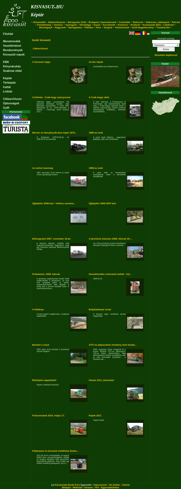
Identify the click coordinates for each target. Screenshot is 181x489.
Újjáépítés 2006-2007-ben (102, 203)
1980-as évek (96, 132)
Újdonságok (11, 103)
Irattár (7, 87)
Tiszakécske (163, 27)
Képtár (37, 14)
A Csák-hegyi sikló (99, 97)
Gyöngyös (71, 25)
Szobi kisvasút (41, 40)
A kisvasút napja (41, 62)
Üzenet (126, 485)
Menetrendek (12, 41)
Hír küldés (114, 485)
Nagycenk (60, 27)
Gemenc (58, 25)
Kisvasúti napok (14, 54)
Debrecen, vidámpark (157, 22)
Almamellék (39, 22)
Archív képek (96, 62)
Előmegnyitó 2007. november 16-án (51, 238)
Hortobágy (85, 25)
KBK (6, 61)
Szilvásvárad (122, 27)
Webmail (77, 487)
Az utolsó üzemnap (42, 168)
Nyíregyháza (75, 27)
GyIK (6, 107)
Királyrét (135, 25)
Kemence (123, 25)
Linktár (7, 91)
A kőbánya (38, 309)
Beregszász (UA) (77, 22)
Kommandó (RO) (151, 25)
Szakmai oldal (12, 70)
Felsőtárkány (44, 25)
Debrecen (138, 22)
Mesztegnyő (45, 27)
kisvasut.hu (47, 6)
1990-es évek (96, 168)
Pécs (98, 27)
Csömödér (124, 22)
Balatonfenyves (56, 22)
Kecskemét (109, 25)
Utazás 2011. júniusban (101, 380)
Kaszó (97, 25)
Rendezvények (13, 50)
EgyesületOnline (110, 487)
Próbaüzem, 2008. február (46, 274)
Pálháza (88, 27)
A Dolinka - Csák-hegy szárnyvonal (51, 97)
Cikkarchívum (12, 98)
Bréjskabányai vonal (100, 309)
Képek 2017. (95, 415)
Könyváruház (12, 66)
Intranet (88, 487)
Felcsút (176, 22)
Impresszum (100, 485)
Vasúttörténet (12, 45)
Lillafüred (168, 25)
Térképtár (9, 82)
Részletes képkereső (166, 55)
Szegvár (108, 27)
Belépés (66, 487)
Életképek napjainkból (44, 380)
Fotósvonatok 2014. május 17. (48, 415)
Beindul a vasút (40, 345)
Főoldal (8, 33)
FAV (97, 487)
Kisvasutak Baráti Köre (67, 485)
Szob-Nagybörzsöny (143, 27)
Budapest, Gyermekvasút (102, 22)
